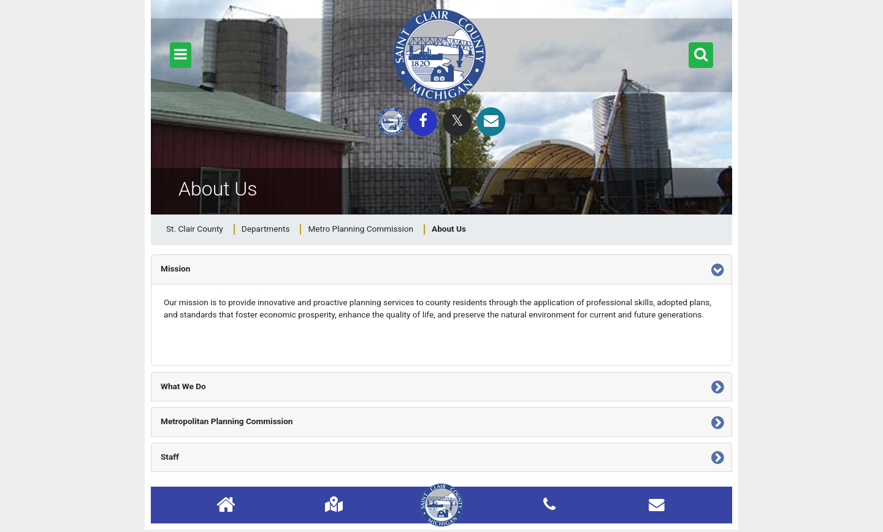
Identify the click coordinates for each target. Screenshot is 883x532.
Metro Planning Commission (360, 229)
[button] (180, 55)
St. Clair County (194, 229)
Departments (266, 229)
